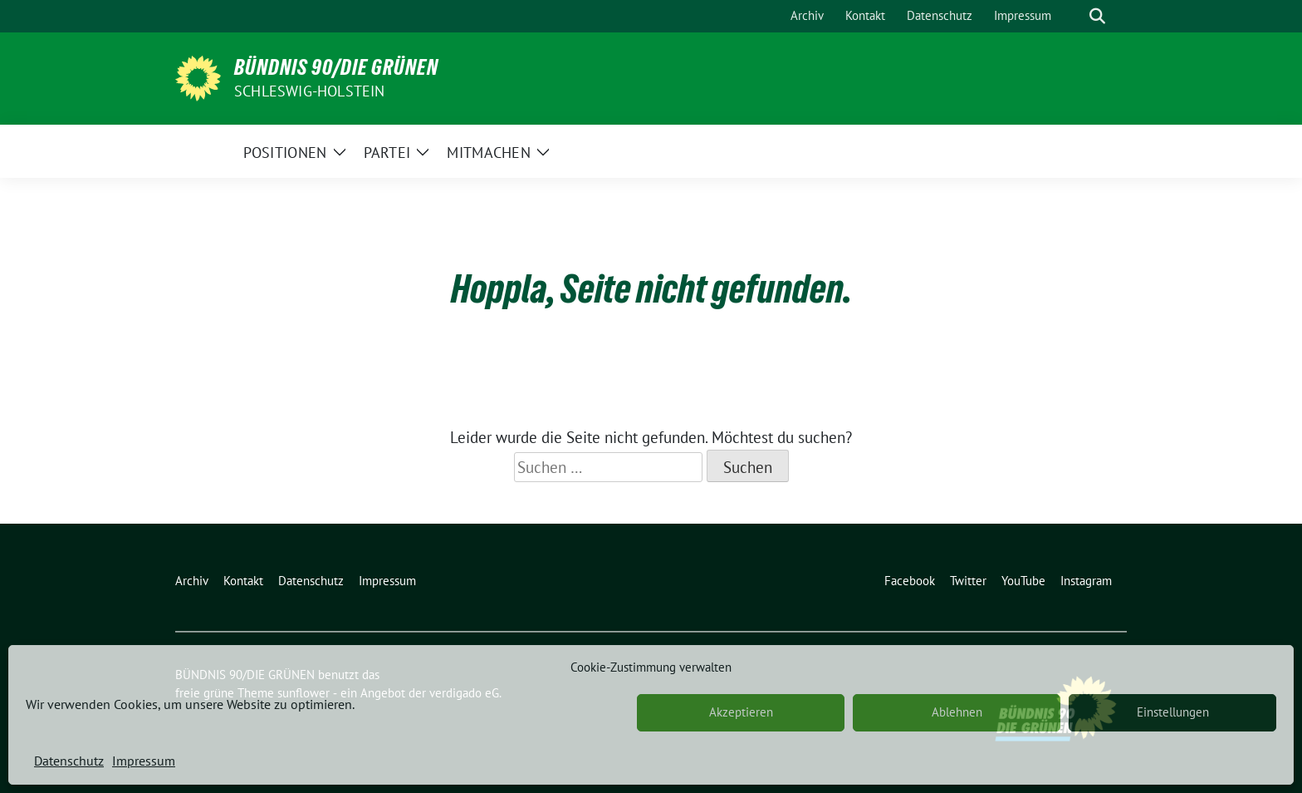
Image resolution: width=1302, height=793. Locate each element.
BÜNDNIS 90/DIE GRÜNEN (336, 67)
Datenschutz (69, 760)
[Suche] (1073, 16)
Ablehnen (957, 712)
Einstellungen (1173, 712)
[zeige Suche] (1097, 16)
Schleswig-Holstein (309, 91)
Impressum (143, 760)
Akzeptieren (741, 712)
